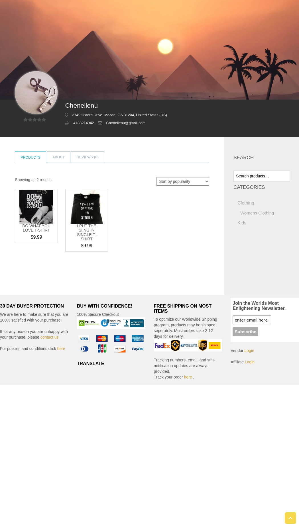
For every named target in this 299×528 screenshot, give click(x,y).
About (58, 157)
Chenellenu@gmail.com (125, 123)
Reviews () (88, 157)
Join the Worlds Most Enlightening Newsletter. (259, 306)
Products (30, 157)
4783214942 (83, 123)
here (61, 348)
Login (249, 350)
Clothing (245, 202)
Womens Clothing (257, 212)
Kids (241, 222)
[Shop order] (182, 181)
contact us (49, 337)
